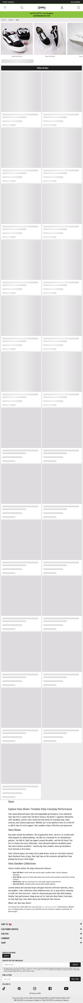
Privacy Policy (44, 969)
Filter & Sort (41, 68)
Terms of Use (33, 969)
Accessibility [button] (75, 2)
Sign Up (6, 956)
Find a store (7, 975)
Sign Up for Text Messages (12, 961)
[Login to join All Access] (41, 13)
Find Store (75, 979)
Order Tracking (8, 2)
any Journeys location (49, 907)
